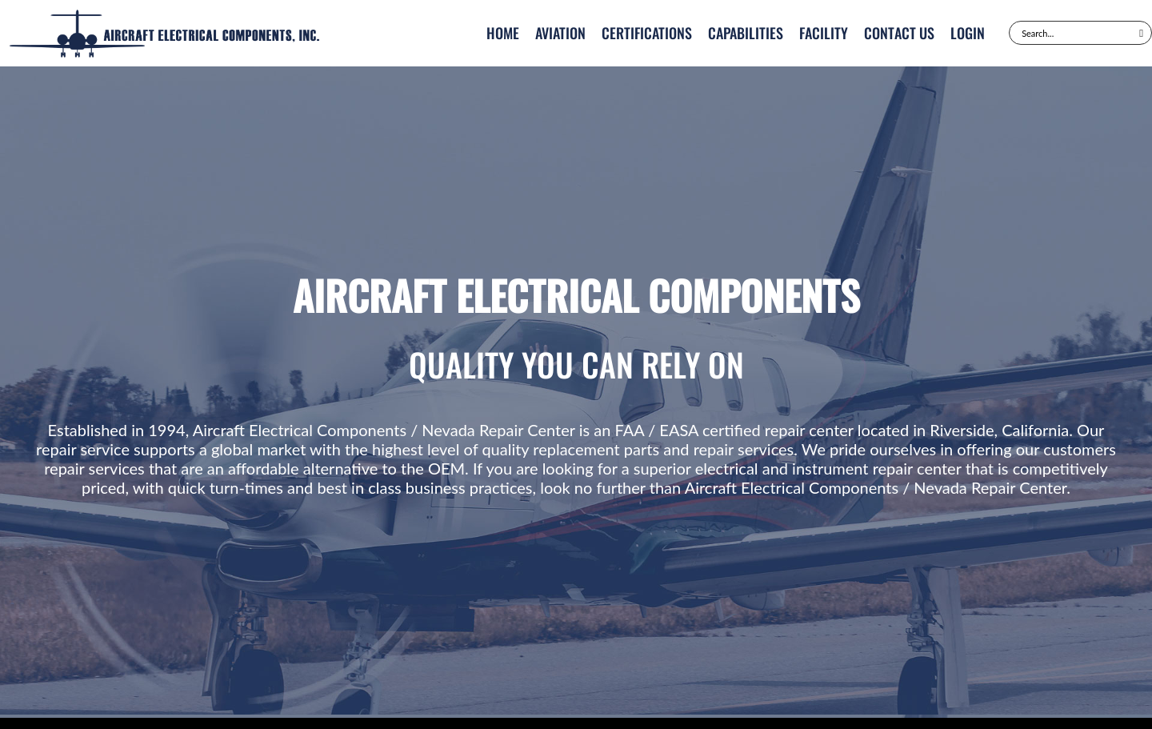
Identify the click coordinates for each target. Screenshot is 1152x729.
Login (967, 32)
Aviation (560, 32)
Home (502, 32)
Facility (823, 32)
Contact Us (899, 32)
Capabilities (745, 32)
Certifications (647, 32)
